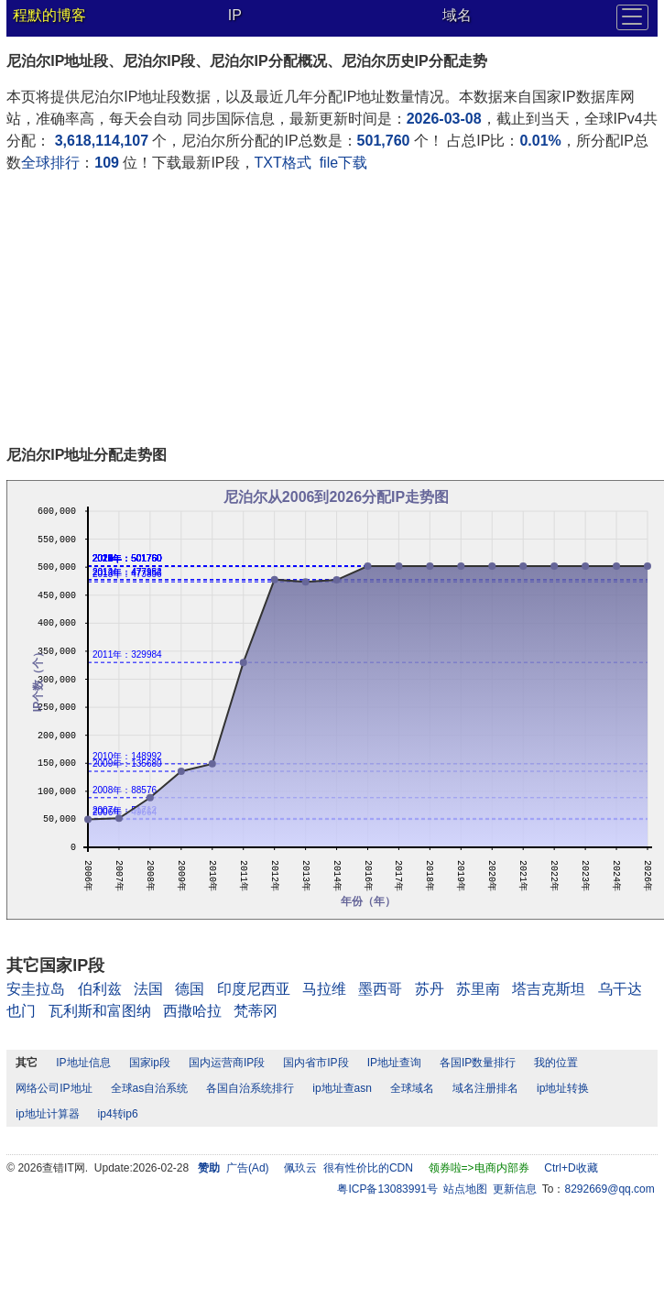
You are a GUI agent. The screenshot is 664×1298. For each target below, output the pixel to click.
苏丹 (429, 989)
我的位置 (556, 1062)
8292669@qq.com (610, 1189)
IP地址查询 (394, 1062)
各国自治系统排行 (250, 1088)
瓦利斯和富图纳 (100, 1011)
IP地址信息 (83, 1062)
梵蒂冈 (256, 1011)
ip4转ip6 (118, 1113)
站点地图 (465, 1189)
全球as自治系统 (150, 1088)
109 (106, 162)
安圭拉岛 (35, 989)
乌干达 (620, 989)
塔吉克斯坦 (548, 989)
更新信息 (515, 1189)
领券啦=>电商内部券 (479, 1168)
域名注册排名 (485, 1088)
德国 (189, 989)
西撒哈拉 (192, 1011)
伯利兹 (100, 989)
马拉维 (324, 989)
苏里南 (478, 989)
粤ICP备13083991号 (387, 1189)
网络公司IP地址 (54, 1088)
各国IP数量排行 (478, 1062)
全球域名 (412, 1088)
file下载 (343, 162)
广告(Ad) (247, 1168)
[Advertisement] (242, 311)
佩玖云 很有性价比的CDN (348, 1168)
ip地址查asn (342, 1088)
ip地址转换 (563, 1088)
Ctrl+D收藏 (570, 1168)
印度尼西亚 (253, 989)
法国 (148, 989)
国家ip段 (149, 1062)
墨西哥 (380, 989)
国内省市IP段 (315, 1062)
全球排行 (50, 162)
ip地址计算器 (47, 1113)
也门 (21, 1011)
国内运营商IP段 (227, 1062)
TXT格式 (283, 162)
